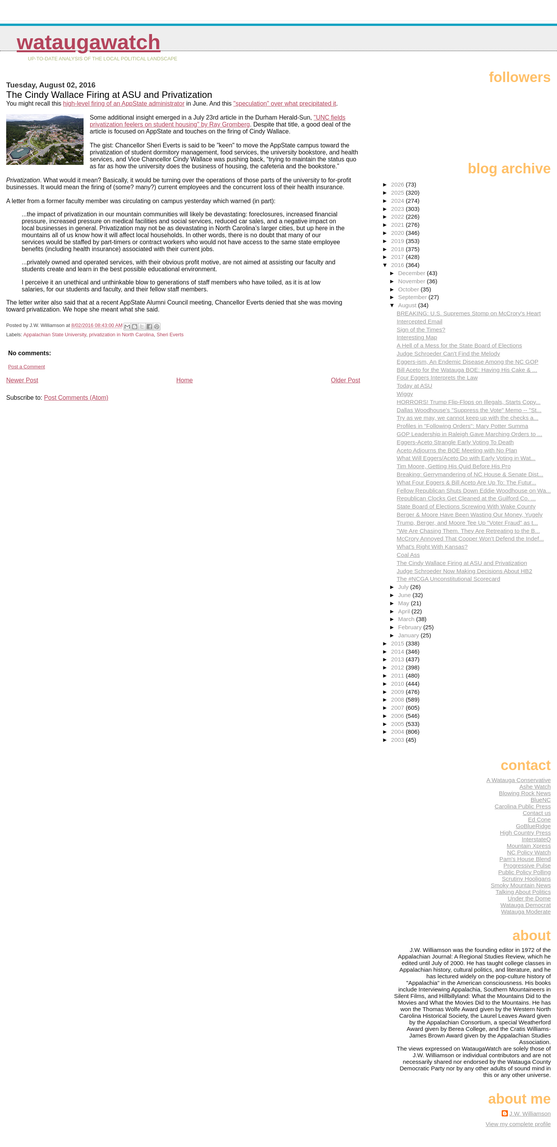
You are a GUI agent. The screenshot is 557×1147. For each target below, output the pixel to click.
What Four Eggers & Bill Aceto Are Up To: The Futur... (466, 482)
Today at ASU (414, 385)
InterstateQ (536, 839)
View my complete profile (518, 1124)
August (408, 305)
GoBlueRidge (533, 826)
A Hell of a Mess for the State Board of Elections (459, 345)
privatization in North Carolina (121, 334)
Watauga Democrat (526, 905)
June (405, 595)
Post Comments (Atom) (76, 397)
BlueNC (541, 799)
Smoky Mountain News (521, 885)
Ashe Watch (535, 786)
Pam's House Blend (525, 859)
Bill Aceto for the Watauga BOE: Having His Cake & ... (467, 369)
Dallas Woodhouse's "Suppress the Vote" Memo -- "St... (469, 410)
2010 (398, 683)
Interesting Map (417, 337)
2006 (398, 715)
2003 (398, 739)
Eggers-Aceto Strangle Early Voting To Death (455, 442)
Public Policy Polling (524, 872)
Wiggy (405, 393)
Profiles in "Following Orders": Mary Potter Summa (462, 426)
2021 (398, 224)
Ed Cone (539, 819)
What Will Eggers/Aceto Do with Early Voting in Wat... (466, 458)
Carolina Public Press (523, 806)
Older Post (346, 380)
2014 (398, 651)
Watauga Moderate (526, 911)
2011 (398, 675)
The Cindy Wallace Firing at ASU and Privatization (462, 563)
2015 (398, 643)
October (409, 289)
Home (184, 380)
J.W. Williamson (530, 1113)
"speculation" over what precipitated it (284, 103)
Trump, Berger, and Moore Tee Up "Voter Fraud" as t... (467, 522)
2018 (398, 249)
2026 (398, 184)
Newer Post (22, 380)
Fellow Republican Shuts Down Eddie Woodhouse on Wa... (474, 490)
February (410, 627)
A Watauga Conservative (518, 780)
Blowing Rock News (525, 793)
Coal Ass (408, 554)
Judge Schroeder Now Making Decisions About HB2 (464, 571)
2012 (398, 667)
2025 (398, 192)
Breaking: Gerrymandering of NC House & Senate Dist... (470, 474)
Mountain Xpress (529, 845)
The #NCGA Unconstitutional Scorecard (449, 578)
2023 (398, 208)
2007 (398, 707)
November (412, 281)
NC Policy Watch (529, 852)
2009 (398, 691)
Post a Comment (26, 367)
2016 (398, 265)
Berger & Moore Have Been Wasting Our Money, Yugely (470, 514)
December (412, 273)
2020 (398, 232)
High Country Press (525, 832)
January (409, 635)
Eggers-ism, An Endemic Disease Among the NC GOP (467, 361)
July (404, 587)
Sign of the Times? (421, 329)
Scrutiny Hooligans (526, 878)
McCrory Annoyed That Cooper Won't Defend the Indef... (470, 538)
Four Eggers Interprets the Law (437, 377)
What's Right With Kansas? (432, 546)
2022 (398, 216)
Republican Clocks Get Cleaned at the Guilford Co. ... (466, 498)
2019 (398, 241)
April (405, 611)
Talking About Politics (523, 891)
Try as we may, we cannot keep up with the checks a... (467, 417)
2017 (398, 256)
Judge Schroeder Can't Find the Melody (448, 353)
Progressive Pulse (527, 865)
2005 (398, 724)
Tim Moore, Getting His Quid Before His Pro (454, 466)
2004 (398, 731)
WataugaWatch (89, 42)
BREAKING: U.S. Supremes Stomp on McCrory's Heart (469, 313)
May (404, 603)
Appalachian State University (54, 334)
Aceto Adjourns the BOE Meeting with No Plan (457, 450)
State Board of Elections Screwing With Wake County (466, 506)
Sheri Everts (170, 334)
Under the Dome (529, 898)
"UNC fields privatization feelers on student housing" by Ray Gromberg (217, 121)
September (413, 297)
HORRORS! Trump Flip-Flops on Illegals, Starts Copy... (469, 402)
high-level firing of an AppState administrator (124, 103)
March (407, 619)
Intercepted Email (420, 321)
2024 (398, 200)
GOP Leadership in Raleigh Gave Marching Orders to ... (469, 434)
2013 (398, 659)
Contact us (537, 813)
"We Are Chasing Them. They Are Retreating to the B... (468, 530)
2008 (398, 699)
